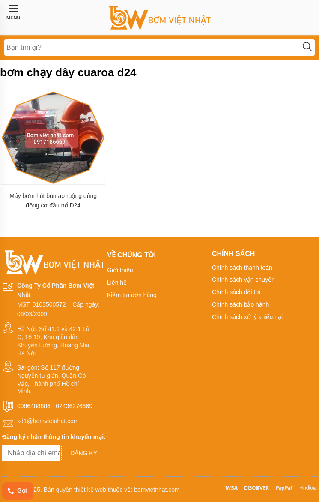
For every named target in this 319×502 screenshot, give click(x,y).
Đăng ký (83, 453)
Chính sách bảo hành (240, 304)
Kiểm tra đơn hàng (132, 295)
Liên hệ (117, 282)
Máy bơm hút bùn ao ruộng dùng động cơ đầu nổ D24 (53, 200)
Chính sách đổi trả (236, 292)
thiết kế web (90, 489)
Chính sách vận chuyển (243, 279)
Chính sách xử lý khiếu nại (247, 316)
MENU (13, 12)
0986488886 (34, 406)
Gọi (16, 491)
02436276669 (74, 406)
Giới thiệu (120, 270)
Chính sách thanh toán (242, 267)
